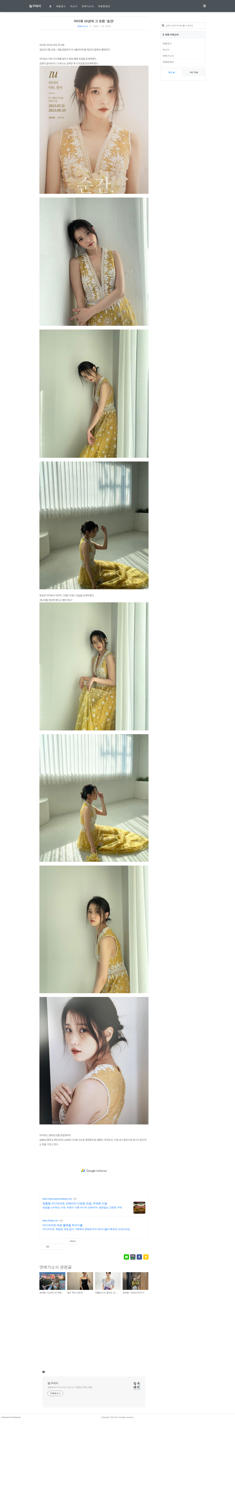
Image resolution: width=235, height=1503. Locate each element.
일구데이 (35, 6)
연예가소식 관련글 (55, 1267)
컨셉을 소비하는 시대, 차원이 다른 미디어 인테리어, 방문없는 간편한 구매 (82, 1207)
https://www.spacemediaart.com (57, 1199)
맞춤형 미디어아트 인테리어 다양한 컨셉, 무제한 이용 (75, 1203)
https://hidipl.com (50, 1220)
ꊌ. (91, 26)
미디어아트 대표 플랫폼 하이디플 (63, 1225)
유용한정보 (104, 6)
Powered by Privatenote (11, 1417)
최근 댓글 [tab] (194, 72)
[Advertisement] (94, 1171)
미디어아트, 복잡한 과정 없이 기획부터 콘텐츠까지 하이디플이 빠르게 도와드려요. (87, 1229)
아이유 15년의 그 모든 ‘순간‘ (94, 21)
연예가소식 (88, 6)
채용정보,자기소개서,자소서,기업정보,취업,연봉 (70, 1387)
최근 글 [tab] (171, 72)
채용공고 (61, 6)
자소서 (73, 6)
